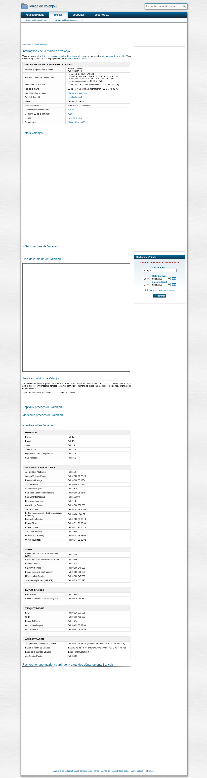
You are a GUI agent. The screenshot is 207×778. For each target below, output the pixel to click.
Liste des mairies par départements (68, 20)
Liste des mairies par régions (35, 20)
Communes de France (89, 771)
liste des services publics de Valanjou (60, 56)
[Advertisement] (103, 32)
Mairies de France (109, 771)
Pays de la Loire (75, 118)
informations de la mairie (113, 56)
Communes (78, 15)
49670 (71, 110)
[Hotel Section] (76, 187)
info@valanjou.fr (75, 97)
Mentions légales (138, 771)
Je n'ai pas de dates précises (161, 291)
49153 (71, 114)
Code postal (102, 15)
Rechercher (159, 296)
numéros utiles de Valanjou (77, 58)
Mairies (58, 15)
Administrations (35, 15)
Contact (150, 771)
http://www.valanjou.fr (77, 93)
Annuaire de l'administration (65, 771)
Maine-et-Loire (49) (76, 122)
